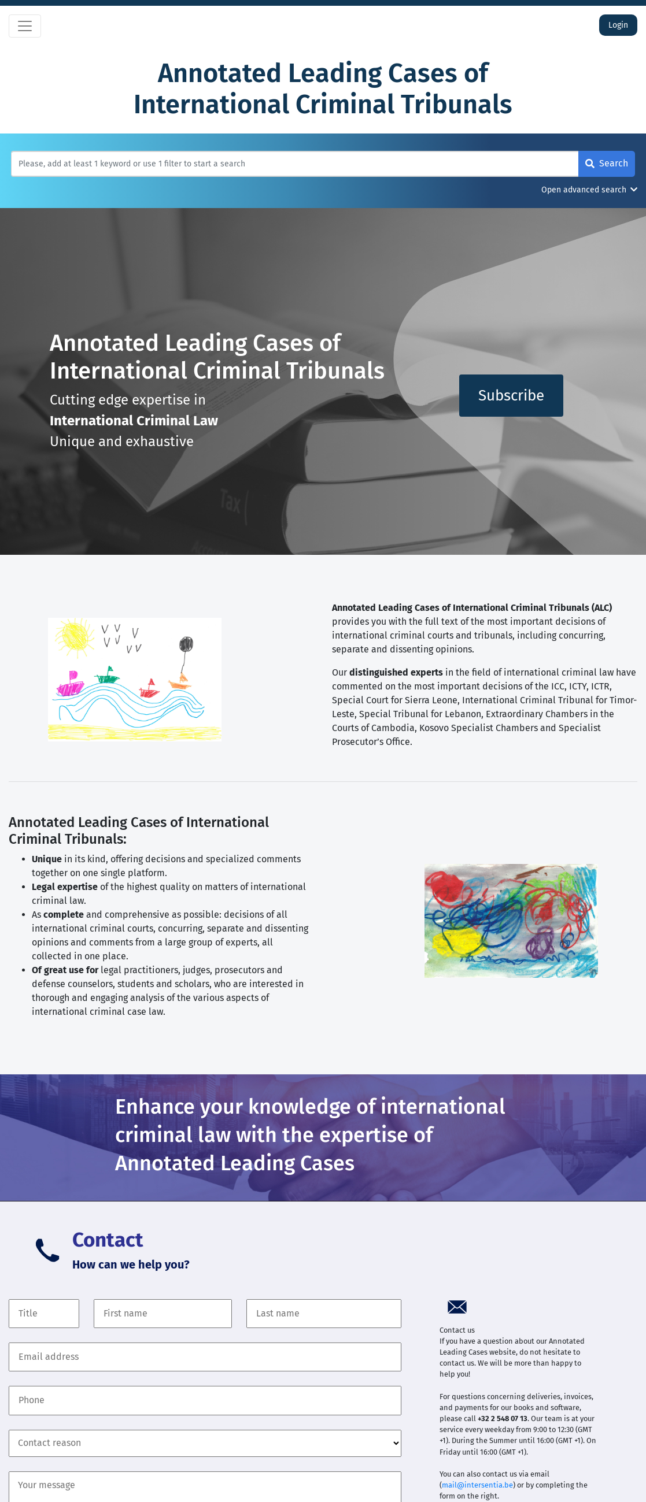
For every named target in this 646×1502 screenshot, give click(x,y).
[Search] (295, 164)
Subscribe (511, 396)
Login (618, 25)
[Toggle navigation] (25, 26)
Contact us (457, 1330)
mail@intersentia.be (477, 1485)
